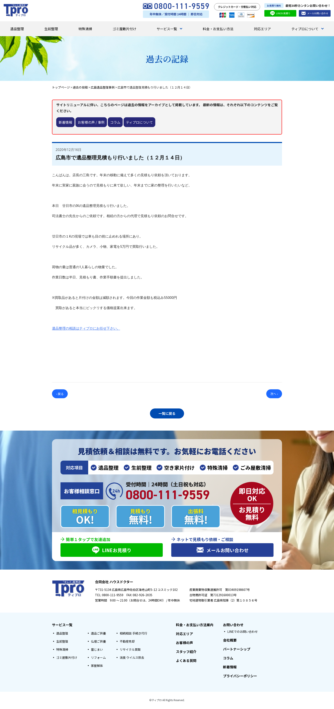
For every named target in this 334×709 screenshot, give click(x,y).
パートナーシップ (236, 649)
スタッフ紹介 (186, 652)
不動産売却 (127, 642)
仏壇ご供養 (98, 642)
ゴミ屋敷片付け (124, 28)
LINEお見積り (280, 13)
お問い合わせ (233, 625)
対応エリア (262, 28)
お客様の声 (184, 643)
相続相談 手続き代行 (133, 634)
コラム (115, 122)
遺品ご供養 (98, 634)
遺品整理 (17, 28)
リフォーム (98, 658)
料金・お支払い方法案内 (194, 625)
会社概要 (230, 640)
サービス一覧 (169, 28)
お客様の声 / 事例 (91, 122)
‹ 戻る (60, 394)
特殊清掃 (85, 28)
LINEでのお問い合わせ (242, 632)
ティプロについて (307, 28)
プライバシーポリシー (240, 676)
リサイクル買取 (130, 650)
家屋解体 (97, 666)
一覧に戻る (167, 412)
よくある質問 (186, 661)
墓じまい (97, 650)
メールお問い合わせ (314, 13)
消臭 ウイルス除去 (132, 658)
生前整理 (51, 28)
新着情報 (65, 122)
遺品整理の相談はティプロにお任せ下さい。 (86, 328)
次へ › (274, 394)
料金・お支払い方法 (218, 28)
